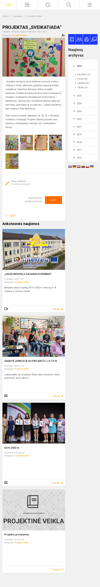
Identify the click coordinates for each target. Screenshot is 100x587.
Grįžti (12, 215)
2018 (79, 142)
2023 (79, 111)
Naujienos (18, 16)
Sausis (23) (83, 87)
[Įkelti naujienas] (27, 5)
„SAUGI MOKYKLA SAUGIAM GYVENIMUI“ (28, 274)
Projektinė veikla (34, 16)
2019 (79, 134)
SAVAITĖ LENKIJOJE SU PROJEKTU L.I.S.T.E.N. (30, 361)
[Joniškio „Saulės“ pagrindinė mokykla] (8, 4)
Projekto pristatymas (16, 534)
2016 (79, 158)
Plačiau (56, 309)
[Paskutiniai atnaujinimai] (48, 5)
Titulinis (6, 16)
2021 (79, 127)
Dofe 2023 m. (12, 447)
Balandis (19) (84, 74)
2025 (79, 96)
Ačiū (53, 200)
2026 (79, 66)
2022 (79, 119)
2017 (79, 150)
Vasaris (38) (83, 83)
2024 (79, 103)
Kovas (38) (82, 79)
